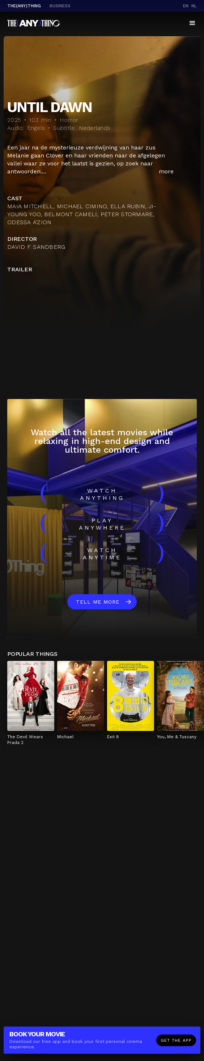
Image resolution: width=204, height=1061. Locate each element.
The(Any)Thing (24, 5)
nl (194, 5)
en (185, 5)
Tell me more (97, 602)
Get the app (176, 1040)
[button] (192, 23)
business (60, 5)
